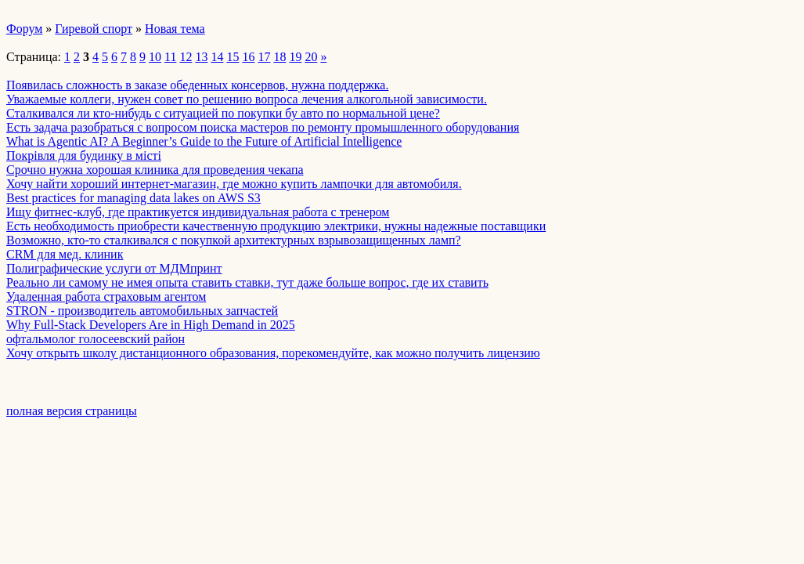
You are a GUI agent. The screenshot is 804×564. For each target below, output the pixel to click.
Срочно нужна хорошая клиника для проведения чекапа (155, 169)
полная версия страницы (71, 411)
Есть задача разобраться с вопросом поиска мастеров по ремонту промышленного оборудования (262, 127)
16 (248, 56)
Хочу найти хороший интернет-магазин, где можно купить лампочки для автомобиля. (234, 183)
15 (232, 56)
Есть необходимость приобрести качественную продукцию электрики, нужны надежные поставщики (276, 226)
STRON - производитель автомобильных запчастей (142, 310)
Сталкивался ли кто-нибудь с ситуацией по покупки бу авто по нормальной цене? (223, 113)
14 (217, 56)
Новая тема (175, 28)
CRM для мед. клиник (64, 254)
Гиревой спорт (93, 28)
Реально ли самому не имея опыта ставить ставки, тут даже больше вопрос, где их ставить (247, 282)
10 (155, 56)
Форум (24, 28)
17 (264, 56)
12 (185, 56)
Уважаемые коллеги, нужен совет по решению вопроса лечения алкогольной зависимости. (246, 99)
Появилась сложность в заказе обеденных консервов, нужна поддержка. (197, 85)
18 (279, 56)
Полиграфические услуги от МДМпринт (114, 268)
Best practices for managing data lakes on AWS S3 (133, 197)
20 (311, 56)
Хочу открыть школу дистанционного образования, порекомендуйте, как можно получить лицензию (273, 353)
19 (295, 56)
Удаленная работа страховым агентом (106, 296)
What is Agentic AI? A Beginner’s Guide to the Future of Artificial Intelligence (204, 141)
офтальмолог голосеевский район (95, 338)
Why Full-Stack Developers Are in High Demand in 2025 (150, 324)
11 (170, 56)
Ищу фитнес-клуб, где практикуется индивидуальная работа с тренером (197, 212)
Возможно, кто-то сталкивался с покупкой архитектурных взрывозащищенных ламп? (233, 240)
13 (201, 56)
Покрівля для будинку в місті (83, 155)
